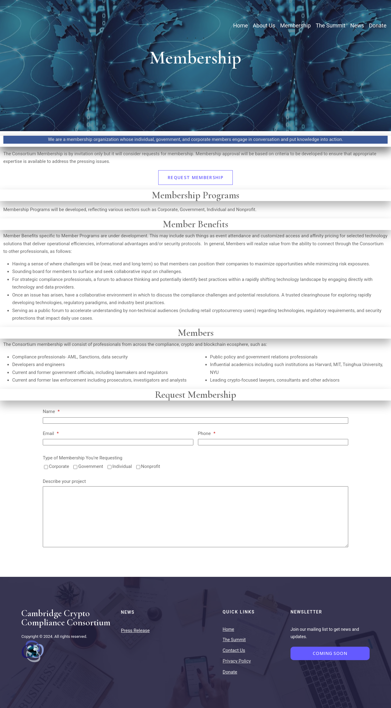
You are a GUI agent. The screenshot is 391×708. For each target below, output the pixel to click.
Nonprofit (150, 466)
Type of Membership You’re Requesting (82, 458)
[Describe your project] (195, 516)
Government (90, 466)
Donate (230, 672)
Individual (122, 466)
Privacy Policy (237, 661)
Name (51, 411)
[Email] (118, 442)
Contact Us (234, 650)
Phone (207, 433)
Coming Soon (330, 653)
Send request (63, 564)
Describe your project (64, 481)
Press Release (135, 630)
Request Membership (195, 177)
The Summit (234, 639)
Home (228, 629)
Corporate (59, 466)
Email (51, 433)
